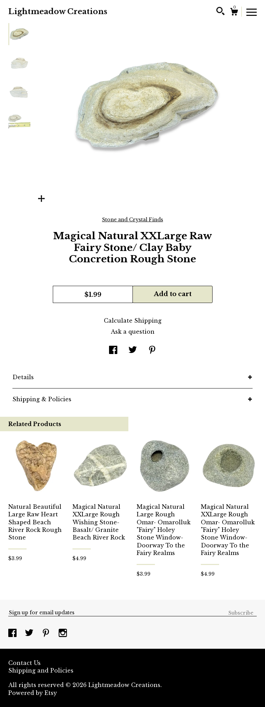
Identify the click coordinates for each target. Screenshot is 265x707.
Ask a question (133, 331)
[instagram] (63, 633)
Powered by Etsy (32, 692)
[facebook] (13, 633)
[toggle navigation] (251, 12)
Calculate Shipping (132, 320)
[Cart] (234, 13)
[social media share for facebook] (113, 350)
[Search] (220, 12)
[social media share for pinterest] (152, 350)
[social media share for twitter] (133, 350)
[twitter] (30, 633)
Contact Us (24, 662)
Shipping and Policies (40, 670)
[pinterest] (47, 633)
